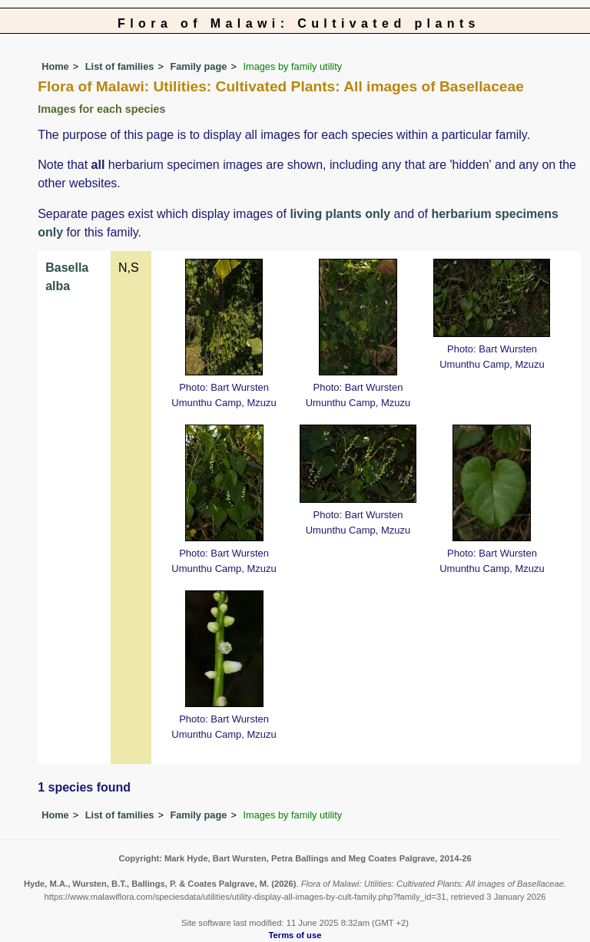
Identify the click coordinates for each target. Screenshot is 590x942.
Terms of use (295, 935)
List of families (119, 66)
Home (55, 66)
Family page (198, 66)
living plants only (340, 213)
